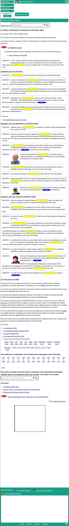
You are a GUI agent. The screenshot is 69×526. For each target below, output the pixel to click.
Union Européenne (16, 297)
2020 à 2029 (63, 359)
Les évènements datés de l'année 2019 (15, 331)
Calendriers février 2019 (11, 387)
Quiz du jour (5, 2)
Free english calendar (24, 490)
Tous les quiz (5, 11)
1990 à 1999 (48, 359)
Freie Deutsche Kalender (44, 490)
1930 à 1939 (18, 359)
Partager (7, 16)
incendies (61, 313)
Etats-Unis (4, 303)
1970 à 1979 (38, 359)
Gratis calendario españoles (13, 493)
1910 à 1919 (8, 359)
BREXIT (43, 285)
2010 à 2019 (58, 359)
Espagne (20, 313)
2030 (3, 367)
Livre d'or (37, 524)
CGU (22, 524)
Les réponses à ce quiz (57, 401)
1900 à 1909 (3, 359)
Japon (25, 303)
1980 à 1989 (43, 359)
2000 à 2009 (53, 359)
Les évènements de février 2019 (13, 336)
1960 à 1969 (33, 359)
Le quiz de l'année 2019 (11, 333)
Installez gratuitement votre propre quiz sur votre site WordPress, (28, 397)
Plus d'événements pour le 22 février (15, 120)
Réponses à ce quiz (22, 14)
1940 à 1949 (23, 359)
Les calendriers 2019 (10, 328)
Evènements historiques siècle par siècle (16, 392)
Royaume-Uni (42, 297)
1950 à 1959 (28, 359)
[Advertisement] (41, 8)
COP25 (6, 313)
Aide (3, 5)
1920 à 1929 (13, 359)
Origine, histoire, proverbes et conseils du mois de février (21, 389)
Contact (45, 524)
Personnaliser (6, 8)
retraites (64, 311)
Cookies (29, 524)
